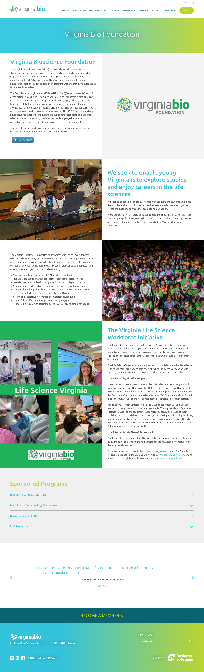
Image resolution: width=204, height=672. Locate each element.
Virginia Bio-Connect (135, 10)
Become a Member (99, 615)
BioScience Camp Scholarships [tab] (28, 494)
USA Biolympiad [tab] (20, 526)
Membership (79, 10)
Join (186, 10)
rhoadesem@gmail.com (172, 454)
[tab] (99, 586)
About (65, 10)
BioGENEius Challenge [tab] (23, 515)
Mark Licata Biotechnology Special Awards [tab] (35, 505)
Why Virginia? (112, 10)
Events (155, 10)
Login (183, 3)
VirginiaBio (28, 9)
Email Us (71, 643)
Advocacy (95, 10)
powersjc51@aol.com (170, 458)
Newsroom (168, 10)
